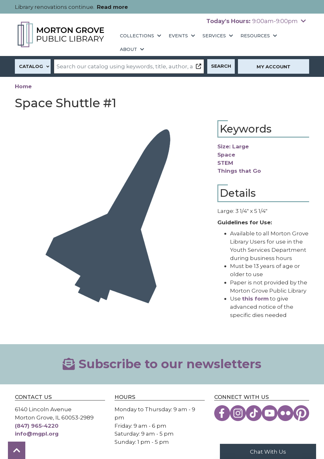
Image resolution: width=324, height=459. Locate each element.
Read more (112, 6)
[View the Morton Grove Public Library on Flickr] (285, 413)
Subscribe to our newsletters (162, 364)
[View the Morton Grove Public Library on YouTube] (269, 413)
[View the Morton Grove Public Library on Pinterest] (301, 413)
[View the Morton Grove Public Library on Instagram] (238, 413)
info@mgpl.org (37, 433)
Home (23, 86)
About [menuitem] (128, 49)
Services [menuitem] (214, 36)
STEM (225, 162)
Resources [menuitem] (255, 36)
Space (226, 154)
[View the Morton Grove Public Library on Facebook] (222, 413)
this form (255, 298)
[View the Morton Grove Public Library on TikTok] (254, 413)
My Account (273, 67)
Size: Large (233, 146)
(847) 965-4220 (37, 425)
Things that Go (239, 170)
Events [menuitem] (178, 36)
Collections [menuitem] (137, 36)
